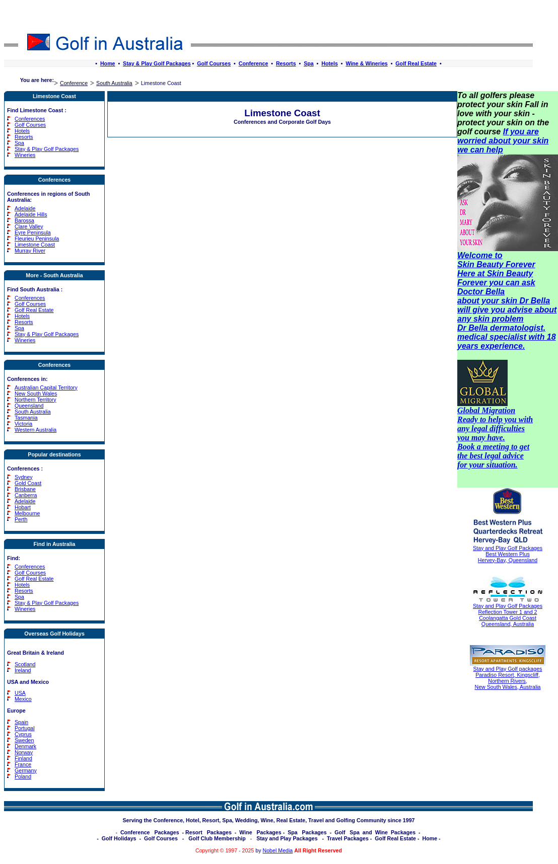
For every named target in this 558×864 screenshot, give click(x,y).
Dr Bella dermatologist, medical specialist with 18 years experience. (506, 337)
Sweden (24, 740)
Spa (309, 63)
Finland (23, 758)
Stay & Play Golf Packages (156, 63)
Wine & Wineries (366, 63)
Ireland (23, 670)
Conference (253, 63)
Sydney (24, 477)
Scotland (25, 664)
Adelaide (25, 208)
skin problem (498, 319)
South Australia (114, 83)
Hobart (23, 507)
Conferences (30, 119)
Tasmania (26, 418)
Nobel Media (277, 850)
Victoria (23, 424)
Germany (26, 770)
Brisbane (25, 489)
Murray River (30, 251)
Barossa (24, 220)
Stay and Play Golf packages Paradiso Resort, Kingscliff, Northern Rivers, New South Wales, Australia (507, 678)
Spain (21, 722)
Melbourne (27, 513)
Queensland (29, 406)
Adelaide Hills (31, 214)
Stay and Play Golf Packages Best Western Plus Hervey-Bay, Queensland (507, 554)
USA (20, 693)
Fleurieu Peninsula (37, 238)
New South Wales (36, 393)
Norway (24, 752)
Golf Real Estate (416, 63)
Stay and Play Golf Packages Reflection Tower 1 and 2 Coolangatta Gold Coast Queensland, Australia (507, 615)
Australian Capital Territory (46, 387)
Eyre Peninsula (33, 232)
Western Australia (35, 430)
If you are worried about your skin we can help (502, 140)
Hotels (329, 63)
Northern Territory (35, 400)
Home (107, 63)
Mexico (23, 699)
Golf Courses (214, 63)
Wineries (25, 155)
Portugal (25, 728)
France (23, 764)
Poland (23, 776)
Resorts (286, 63)
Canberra (26, 495)
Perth (21, 519)
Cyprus (23, 734)
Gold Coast (28, 483)
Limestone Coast (35, 245)
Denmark (25, 746)
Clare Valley (29, 226)
